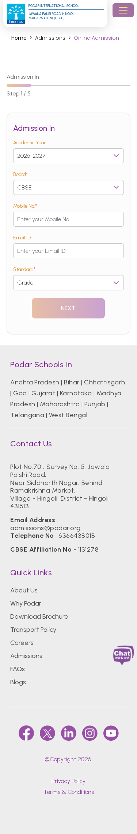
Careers (22, 643)
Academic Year (29, 143)
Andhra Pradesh (35, 382)
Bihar (71, 382)
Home (19, 38)
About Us (24, 590)
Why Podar (25, 603)
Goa (20, 393)
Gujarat (43, 393)
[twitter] (47, 733)
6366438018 (76, 536)
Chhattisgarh (104, 382)
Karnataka (76, 393)
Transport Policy (33, 630)
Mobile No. (25, 206)
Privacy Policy (68, 781)
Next (68, 308)
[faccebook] (26, 733)
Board (20, 174)
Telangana (27, 415)
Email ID (22, 238)
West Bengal (68, 415)
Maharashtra (60, 404)
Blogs (18, 682)
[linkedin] (68, 733)
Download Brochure (39, 616)
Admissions (26, 656)
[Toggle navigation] (123, 10)
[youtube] (111, 733)
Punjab (95, 404)
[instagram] (90, 733)
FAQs (17, 669)
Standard (24, 269)
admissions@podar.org (45, 528)
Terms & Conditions (68, 791)
